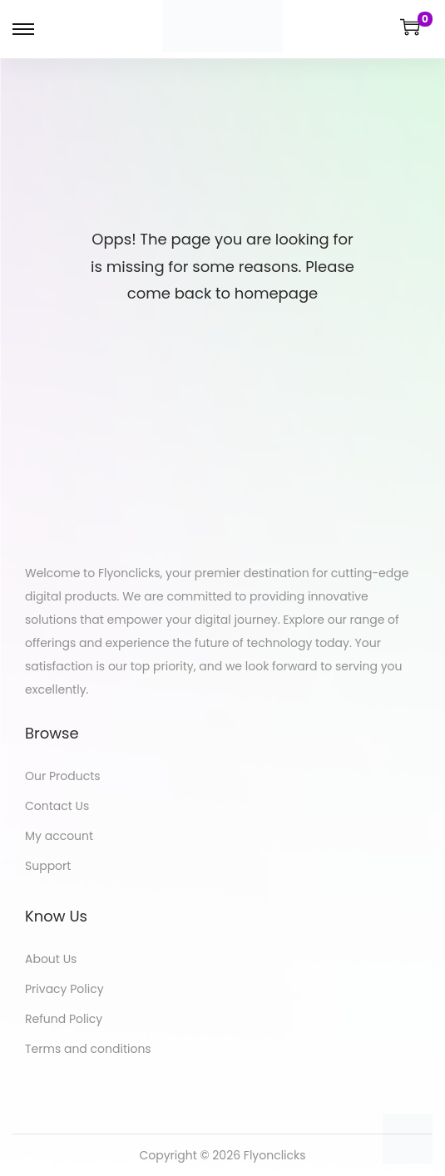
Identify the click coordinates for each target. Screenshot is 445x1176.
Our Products (63, 776)
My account (59, 836)
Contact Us (57, 806)
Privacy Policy (64, 989)
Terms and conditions (88, 1048)
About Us (51, 959)
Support (48, 865)
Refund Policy (63, 1018)
